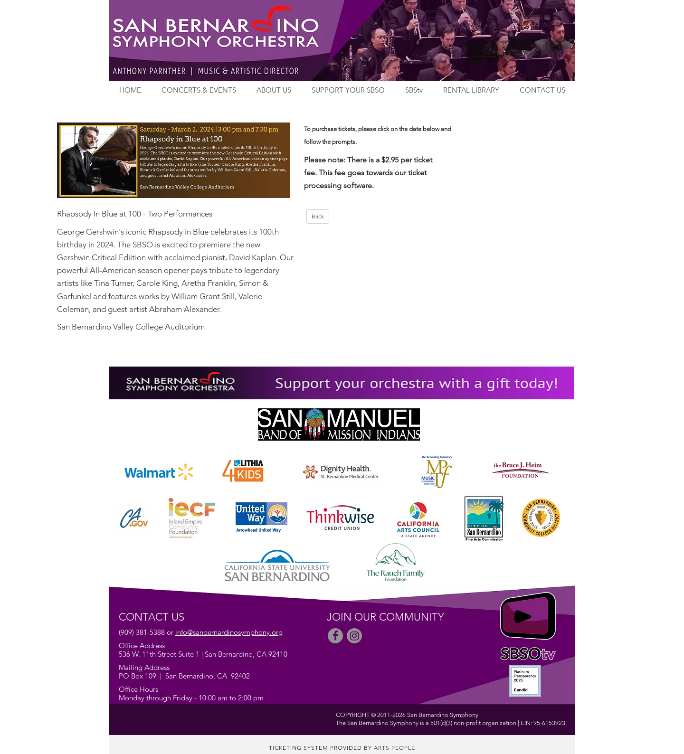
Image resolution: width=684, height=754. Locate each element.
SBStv (414, 89)
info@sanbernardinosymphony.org (229, 632)
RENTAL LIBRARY (471, 89)
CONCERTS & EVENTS (199, 89)
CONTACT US (542, 89)
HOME (130, 89)
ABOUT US (273, 89)
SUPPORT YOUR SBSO (348, 89)
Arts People (394, 747)
